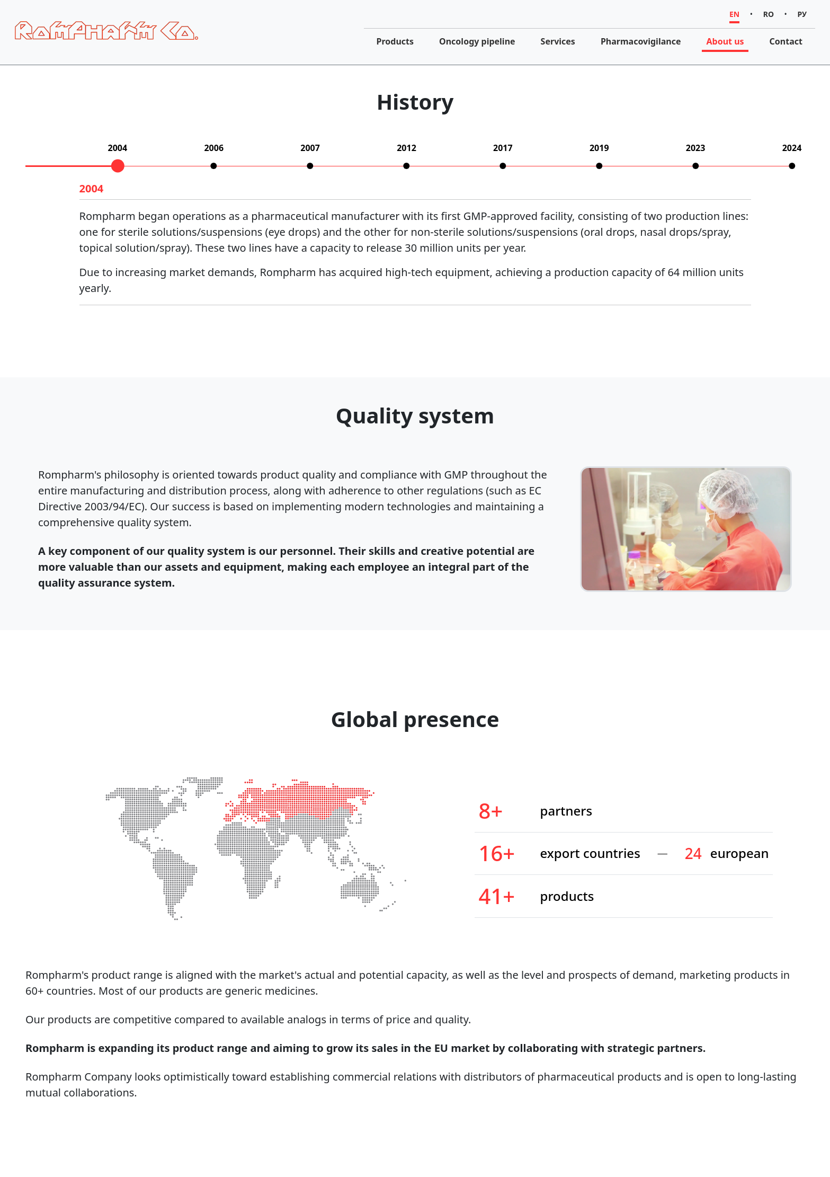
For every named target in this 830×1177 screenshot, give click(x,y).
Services (558, 41)
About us (725, 41)
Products (395, 41)
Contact (786, 41)
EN (734, 14)
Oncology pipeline (477, 41)
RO (768, 14)
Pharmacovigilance (641, 41)
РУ (802, 14)
